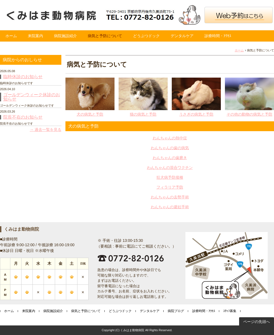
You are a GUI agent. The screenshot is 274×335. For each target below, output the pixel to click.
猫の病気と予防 (143, 114)
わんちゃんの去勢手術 (170, 197)
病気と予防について (105, 36)
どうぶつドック (146, 36)
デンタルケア (182, 36)
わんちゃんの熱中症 (170, 138)
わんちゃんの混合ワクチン (170, 167)
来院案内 (35, 36)
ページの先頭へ (256, 321)
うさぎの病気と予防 (196, 114)
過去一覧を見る (48, 129)
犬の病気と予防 (90, 114)
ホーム (11, 36)
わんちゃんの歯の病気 (170, 148)
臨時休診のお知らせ (23, 77)
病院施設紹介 (65, 36)
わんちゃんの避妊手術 (170, 207)
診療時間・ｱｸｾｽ (217, 36)
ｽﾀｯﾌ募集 (229, 311)
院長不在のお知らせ (23, 117)
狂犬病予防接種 (169, 177)
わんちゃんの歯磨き (170, 157)
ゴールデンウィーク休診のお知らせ (31, 97)
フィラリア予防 (169, 187)
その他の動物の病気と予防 (249, 114)
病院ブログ (176, 311)
